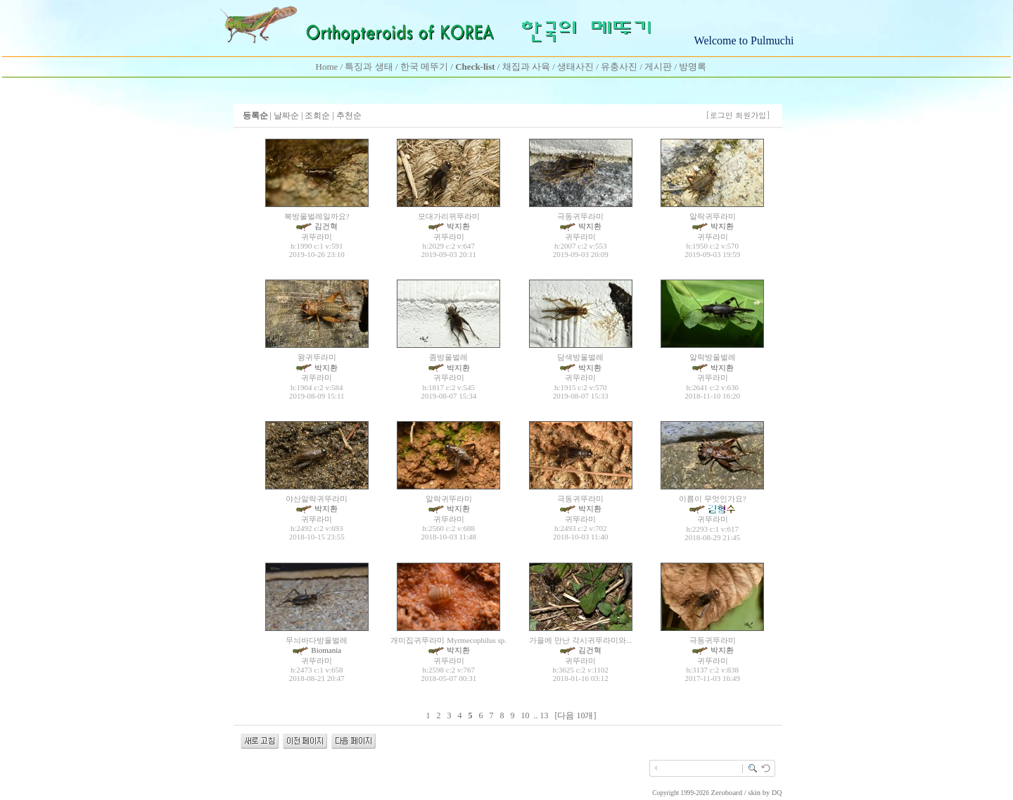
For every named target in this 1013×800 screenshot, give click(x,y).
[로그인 (719, 115)
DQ (777, 792)
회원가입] (753, 115)
